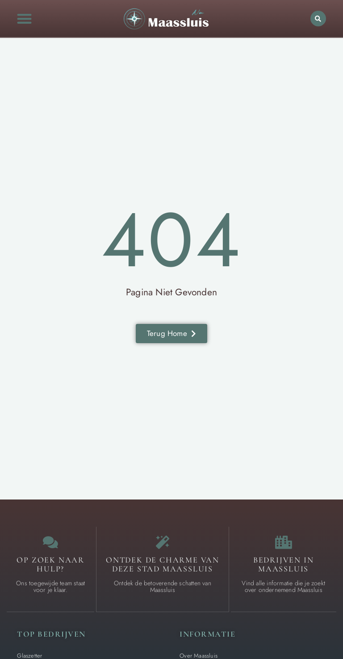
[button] (24, 18)
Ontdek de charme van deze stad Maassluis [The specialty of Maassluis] (162, 564)
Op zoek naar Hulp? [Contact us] (50, 564)
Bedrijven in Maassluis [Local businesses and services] (283, 564)
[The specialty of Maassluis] (162, 542)
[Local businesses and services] (283, 542)
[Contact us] (50, 542)
